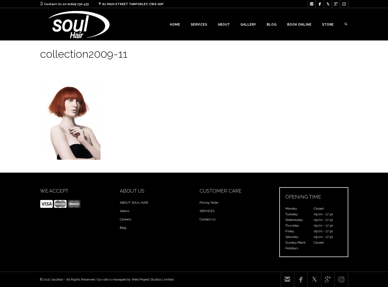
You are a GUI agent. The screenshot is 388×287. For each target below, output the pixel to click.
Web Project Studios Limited (153, 279)
